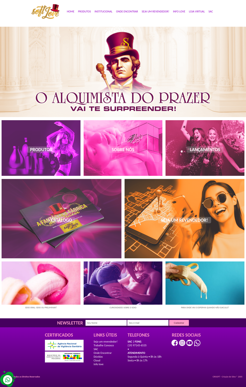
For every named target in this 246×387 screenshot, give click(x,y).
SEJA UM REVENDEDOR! (155, 11)
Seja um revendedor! (106, 341)
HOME (70, 11)
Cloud (97, 360)
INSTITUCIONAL (103, 11)
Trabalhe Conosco (104, 345)
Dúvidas (98, 356)
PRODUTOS (84, 11)
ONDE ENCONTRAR (127, 11)
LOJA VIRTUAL (197, 11)
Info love (99, 364)
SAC (211, 11)
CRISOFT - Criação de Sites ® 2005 (227, 376)
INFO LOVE (179, 11)
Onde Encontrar (103, 353)
